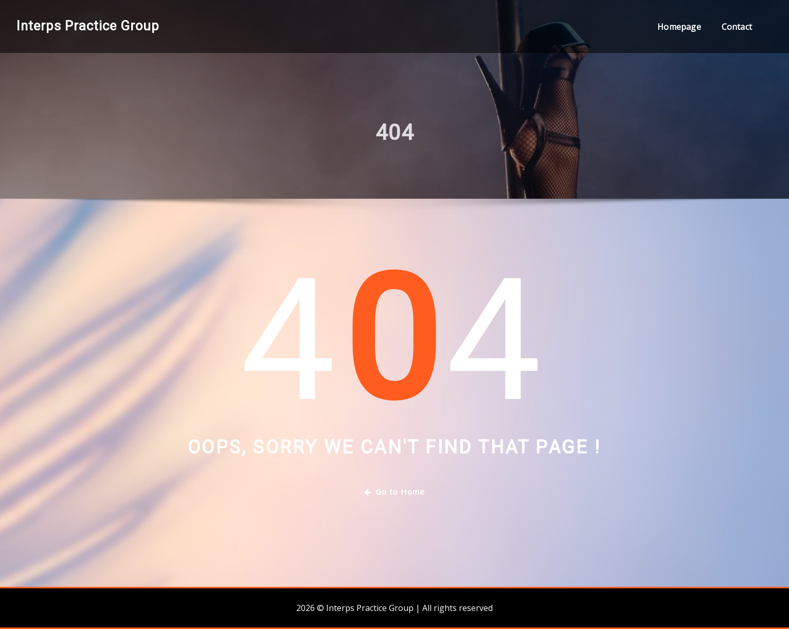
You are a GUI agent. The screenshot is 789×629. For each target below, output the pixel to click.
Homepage (679, 26)
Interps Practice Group (87, 25)
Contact (737, 26)
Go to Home (394, 491)
